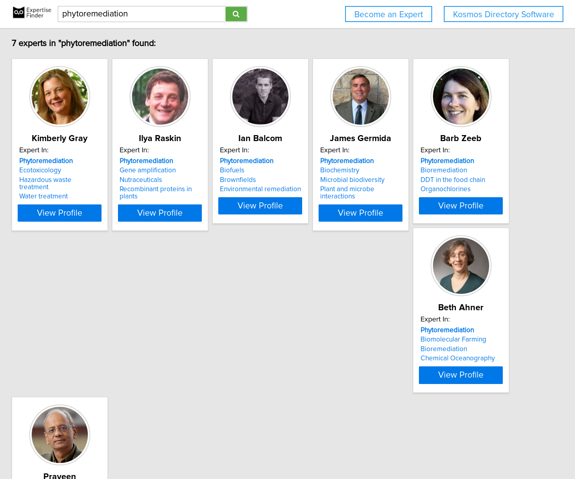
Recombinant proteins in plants (221, 189)
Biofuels (307, 170)
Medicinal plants (319, 387)
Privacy (279, 450)
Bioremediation (78, 354)
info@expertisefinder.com (212, 450)
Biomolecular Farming (208, 354)
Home (258, 450)
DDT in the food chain (87, 363)
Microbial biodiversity (448, 180)
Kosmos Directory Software (503, 14)
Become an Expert (388, 14)
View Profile (105, 220)
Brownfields (313, 180)
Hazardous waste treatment (96, 180)
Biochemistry (435, 170)
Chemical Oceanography (212, 372)
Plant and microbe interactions (461, 189)
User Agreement (314, 450)
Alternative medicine (326, 361)
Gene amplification (203, 170)
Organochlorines (80, 372)
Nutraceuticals (196, 180)
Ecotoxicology (75, 170)
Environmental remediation (335, 189)
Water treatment (79, 189)
